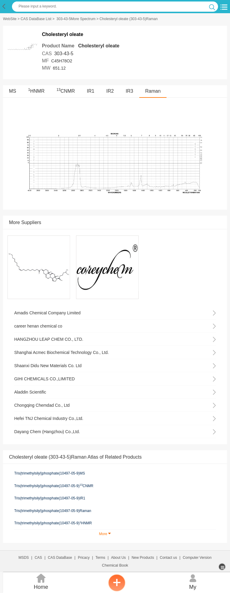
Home (41, 581)
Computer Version (197, 558)
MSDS (24, 558)
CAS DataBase (60, 558)
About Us (118, 558)
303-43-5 (63, 53)
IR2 (110, 91)
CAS (38, 558)
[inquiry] (117, 590)
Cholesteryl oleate (98, 45)
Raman (153, 91)
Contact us (168, 558)
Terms (100, 558)
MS (12, 91)
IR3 (129, 91)
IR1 (90, 91)
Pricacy (84, 558)
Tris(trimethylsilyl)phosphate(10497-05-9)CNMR (53, 485)
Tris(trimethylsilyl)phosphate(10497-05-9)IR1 (49, 498)
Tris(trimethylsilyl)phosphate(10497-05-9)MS (49, 473)
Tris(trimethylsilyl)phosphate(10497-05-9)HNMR (53, 523)
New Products (142, 558)
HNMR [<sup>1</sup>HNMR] (36, 91)
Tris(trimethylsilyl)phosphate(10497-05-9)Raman (52, 511)
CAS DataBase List (36, 19)
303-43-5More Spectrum (76, 19)
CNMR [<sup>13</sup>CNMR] (66, 91)
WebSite (9, 19)
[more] (222, 567)
